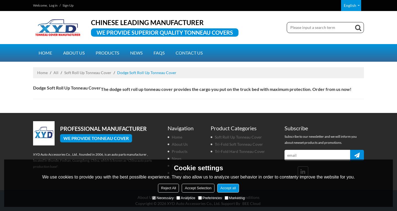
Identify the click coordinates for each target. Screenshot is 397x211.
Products (107, 52)
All (55, 72)
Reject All (168, 188)
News (136, 52)
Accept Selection (198, 188)
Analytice (185, 198)
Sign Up (68, 5)
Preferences (210, 198)
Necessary (162, 198)
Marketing (235, 198)
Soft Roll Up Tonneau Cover (87, 72)
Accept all (228, 188)
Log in (53, 5)
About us (74, 52)
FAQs (159, 52)
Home (45, 52)
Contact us (189, 52)
